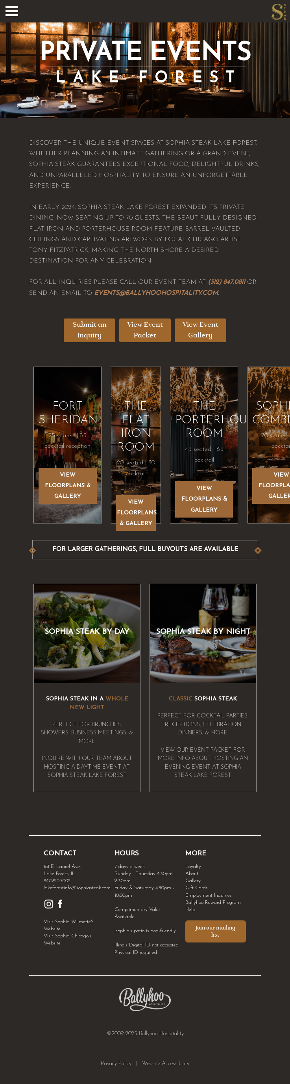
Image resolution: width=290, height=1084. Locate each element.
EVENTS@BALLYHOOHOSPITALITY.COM (156, 293)
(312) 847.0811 (226, 282)
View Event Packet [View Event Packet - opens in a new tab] (145, 330)
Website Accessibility (165, 1064)
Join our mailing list (215, 931)
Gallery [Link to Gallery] (193, 880)
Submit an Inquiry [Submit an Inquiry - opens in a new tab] (90, 330)
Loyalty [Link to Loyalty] (193, 866)
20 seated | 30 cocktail (136, 449)
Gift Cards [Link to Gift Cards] (196, 887)
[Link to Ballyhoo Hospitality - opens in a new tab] (145, 1010)
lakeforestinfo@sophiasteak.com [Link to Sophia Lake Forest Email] (77, 887)
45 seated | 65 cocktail (204, 442)
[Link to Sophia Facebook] (60, 907)
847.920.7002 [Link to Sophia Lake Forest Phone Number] (57, 880)
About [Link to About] (191, 873)
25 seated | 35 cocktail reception (67, 435)
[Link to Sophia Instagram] (49, 907)
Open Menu (11, 11)
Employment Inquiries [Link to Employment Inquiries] (208, 895)
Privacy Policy (116, 1064)
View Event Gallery (200, 330)
